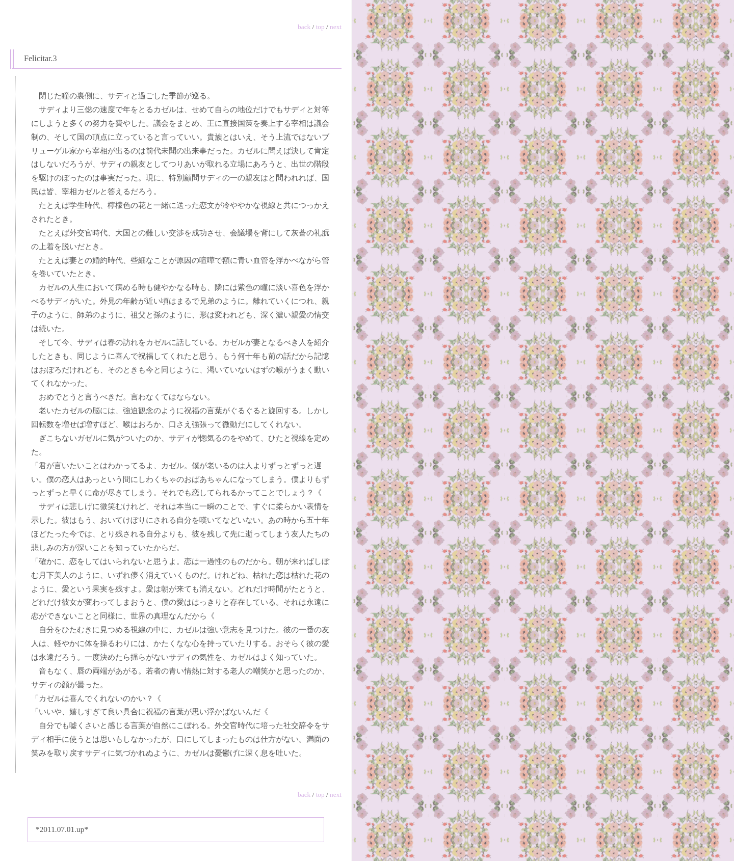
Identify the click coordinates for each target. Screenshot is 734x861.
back (304, 27)
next (336, 27)
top (320, 27)
